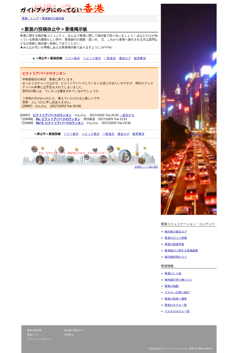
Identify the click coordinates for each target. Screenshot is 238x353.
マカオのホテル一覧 (177, 311)
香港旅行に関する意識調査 (181, 250)
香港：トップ (30, 18)
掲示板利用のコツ (176, 256)
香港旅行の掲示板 (53, 18)
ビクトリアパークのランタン (52, 115)
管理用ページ (141, 167)
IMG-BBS (153, 167)
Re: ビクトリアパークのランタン (58, 119)
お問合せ (69, 334)
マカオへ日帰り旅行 (177, 292)
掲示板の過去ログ (176, 231)
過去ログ (125, 58)
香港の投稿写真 (174, 244)
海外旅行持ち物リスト (178, 279)
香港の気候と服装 (176, 298)
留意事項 (140, 58)
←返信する (126, 115)
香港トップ (33, 334)
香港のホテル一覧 (176, 305)
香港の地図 (171, 286)
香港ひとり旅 (173, 273)
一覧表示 (110, 58)
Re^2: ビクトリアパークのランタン (59, 123)
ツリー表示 (72, 58)
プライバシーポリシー (39, 339)
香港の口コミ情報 (176, 237)
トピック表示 (92, 58)
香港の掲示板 (34, 330)
